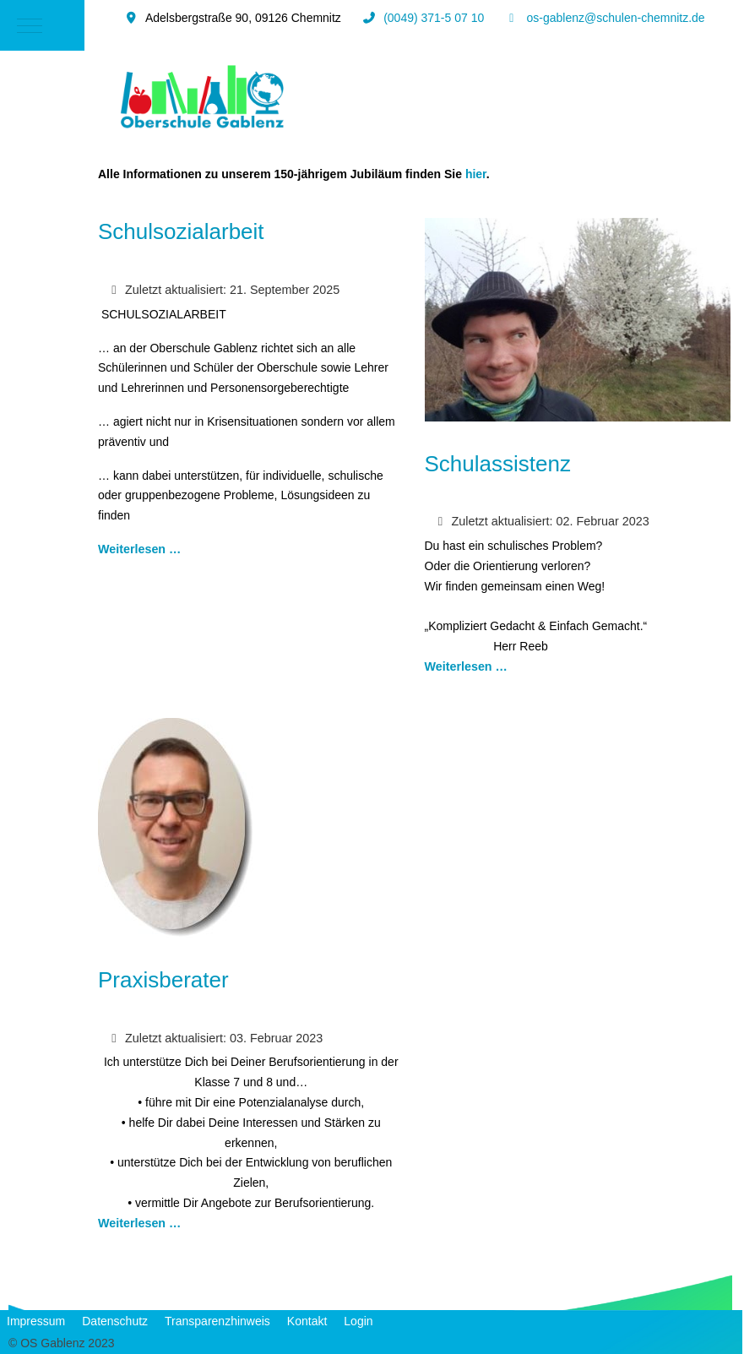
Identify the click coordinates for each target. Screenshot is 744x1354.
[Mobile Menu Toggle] (29, 25)
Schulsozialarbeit (181, 231)
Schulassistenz (498, 463)
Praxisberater (163, 979)
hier (475, 174)
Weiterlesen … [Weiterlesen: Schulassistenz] (466, 666)
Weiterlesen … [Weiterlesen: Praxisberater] (139, 1223)
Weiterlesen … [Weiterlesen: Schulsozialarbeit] (139, 549)
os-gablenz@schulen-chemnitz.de (616, 17)
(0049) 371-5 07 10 (433, 17)
